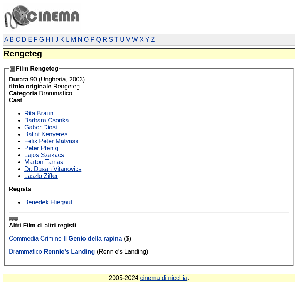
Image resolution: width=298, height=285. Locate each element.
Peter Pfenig (41, 148)
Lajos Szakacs (44, 155)
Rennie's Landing (69, 251)
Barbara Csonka (46, 120)
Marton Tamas (43, 162)
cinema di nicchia (163, 278)
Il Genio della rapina (92, 238)
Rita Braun (39, 113)
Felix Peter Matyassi (52, 141)
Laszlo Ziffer (41, 176)
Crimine (51, 238)
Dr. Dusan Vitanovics (52, 169)
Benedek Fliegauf (48, 202)
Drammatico (25, 251)
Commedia (24, 238)
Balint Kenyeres (45, 134)
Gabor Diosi (40, 127)
